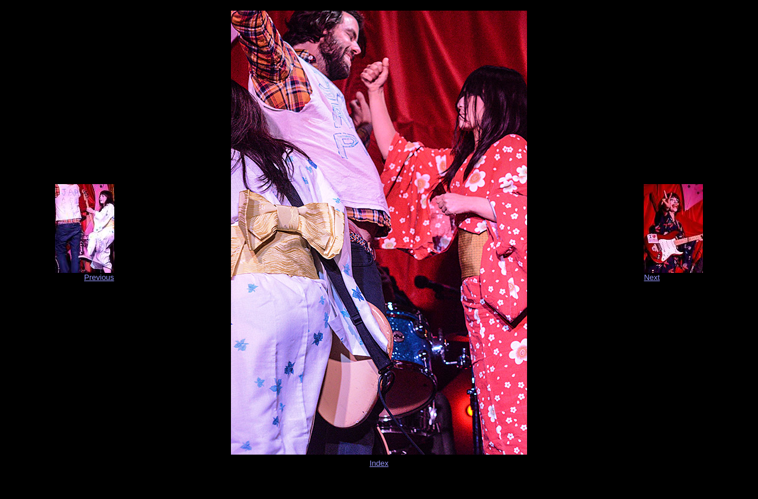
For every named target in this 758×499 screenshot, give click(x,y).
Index (379, 463)
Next (652, 277)
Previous (99, 277)
